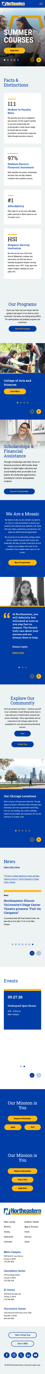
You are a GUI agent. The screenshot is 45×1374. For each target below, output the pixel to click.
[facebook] (7, 1355)
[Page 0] (4, 60)
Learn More (15, 391)
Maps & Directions (31, 1227)
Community (8, 1242)
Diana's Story (18, 652)
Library (27, 1242)
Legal (34, 1365)
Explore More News (12, 867)
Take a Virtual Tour (22, 1335)
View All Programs (22, 329)
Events (27, 1232)
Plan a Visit (22, 1180)
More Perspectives (22, 562)
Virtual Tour (22, 744)
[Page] (17, 402)
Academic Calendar (31, 1222)
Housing (7, 1232)
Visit (22, 733)
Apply (13, 1127)
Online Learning (9, 1222)
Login (38, 1365)
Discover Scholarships (19, 491)
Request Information (22, 1118)
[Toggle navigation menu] (41, 4)
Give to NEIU (23, 1343)
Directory (28, 1237)
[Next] (38, 60)
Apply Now (14, 50)
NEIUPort (7, 1227)
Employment (8, 1237)
